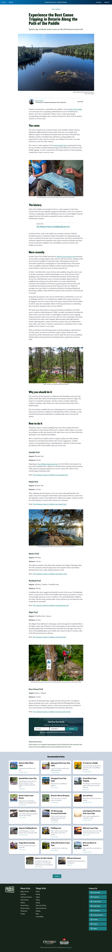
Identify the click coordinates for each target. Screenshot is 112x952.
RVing (37, 914)
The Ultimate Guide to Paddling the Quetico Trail (50, 574)
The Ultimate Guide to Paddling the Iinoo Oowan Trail (51, 712)
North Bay (23, 894)
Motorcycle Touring (41, 905)
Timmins (23, 914)
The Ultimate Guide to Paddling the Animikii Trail (50, 475)
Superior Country (25, 908)
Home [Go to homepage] (11, 2)
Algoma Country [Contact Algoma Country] (96, 906)
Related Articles (40, 224)
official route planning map (66, 256)
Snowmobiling (39, 916)
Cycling (38, 897)
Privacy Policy (69, 947)
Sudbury (23, 902)
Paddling (58, 9)
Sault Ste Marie (96, 910)
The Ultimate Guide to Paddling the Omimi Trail (49, 504)
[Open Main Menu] (4, 2)
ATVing (37, 891)
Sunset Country (25, 905)
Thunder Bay (24, 911)
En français (98, 2)
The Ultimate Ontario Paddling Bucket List (53, 226)
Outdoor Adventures (41, 908)
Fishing (38, 900)
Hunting (38, 902)
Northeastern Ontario (26, 897)
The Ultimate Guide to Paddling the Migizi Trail (49, 637)
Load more (57, 876)
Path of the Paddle (75, 109)
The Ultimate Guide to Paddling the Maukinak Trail (51, 605)
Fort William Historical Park (48, 464)
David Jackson (40, 101)
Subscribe (106, 2)
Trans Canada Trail (60, 145)
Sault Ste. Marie (25, 900)
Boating (38, 894)
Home (53, 9)
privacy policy (69, 732)
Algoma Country (25, 891)
